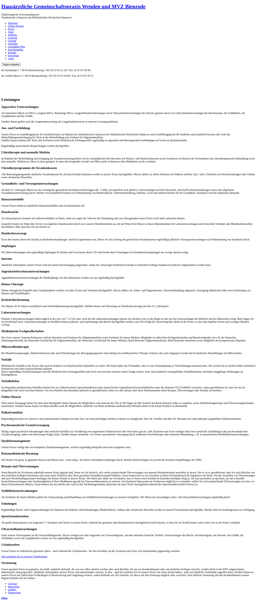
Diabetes (12, 34)
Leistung (12, 37)
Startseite (13, 23)
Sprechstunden (15, 49)
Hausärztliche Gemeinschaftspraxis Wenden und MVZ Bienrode (73, 6)
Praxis (11, 29)
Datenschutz (14, 592)
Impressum (14, 586)
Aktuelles (13, 43)
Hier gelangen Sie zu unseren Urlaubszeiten (24, 556)
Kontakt (12, 52)
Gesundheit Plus (16, 46)
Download (13, 55)
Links (11, 58)
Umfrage (12, 583)
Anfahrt (12, 589)
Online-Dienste (16, 26)
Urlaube (12, 40)
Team (11, 32)
